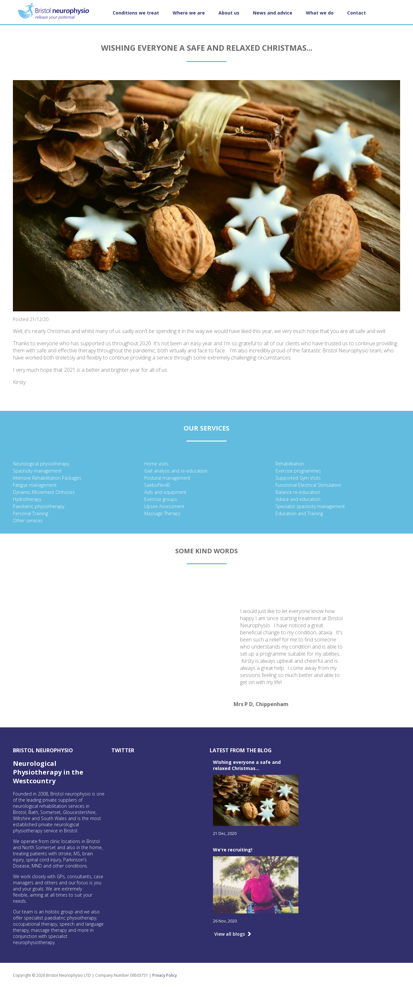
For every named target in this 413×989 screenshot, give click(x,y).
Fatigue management (35, 485)
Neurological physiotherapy (41, 464)
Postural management (167, 478)
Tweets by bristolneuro (139, 762)
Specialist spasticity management (310, 506)
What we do (320, 13)
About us (228, 13)
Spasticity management (37, 471)
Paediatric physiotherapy (38, 506)
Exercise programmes (298, 471)
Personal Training (30, 513)
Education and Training (299, 513)
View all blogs (229, 934)
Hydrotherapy (27, 499)
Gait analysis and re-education (175, 471)
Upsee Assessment (164, 506)
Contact (356, 13)
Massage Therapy (162, 513)
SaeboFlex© (157, 485)
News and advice (272, 13)
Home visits (156, 464)
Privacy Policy (164, 975)
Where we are (189, 13)
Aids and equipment (165, 492)
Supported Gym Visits (298, 478)
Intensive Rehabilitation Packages (47, 478)
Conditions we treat (136, 13)
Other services (28, 520)
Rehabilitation (290, 464)
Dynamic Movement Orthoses (44, 492)
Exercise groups (160, 499)
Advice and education (298, 499)
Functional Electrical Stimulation (308, 485)
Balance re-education (298, 492)
